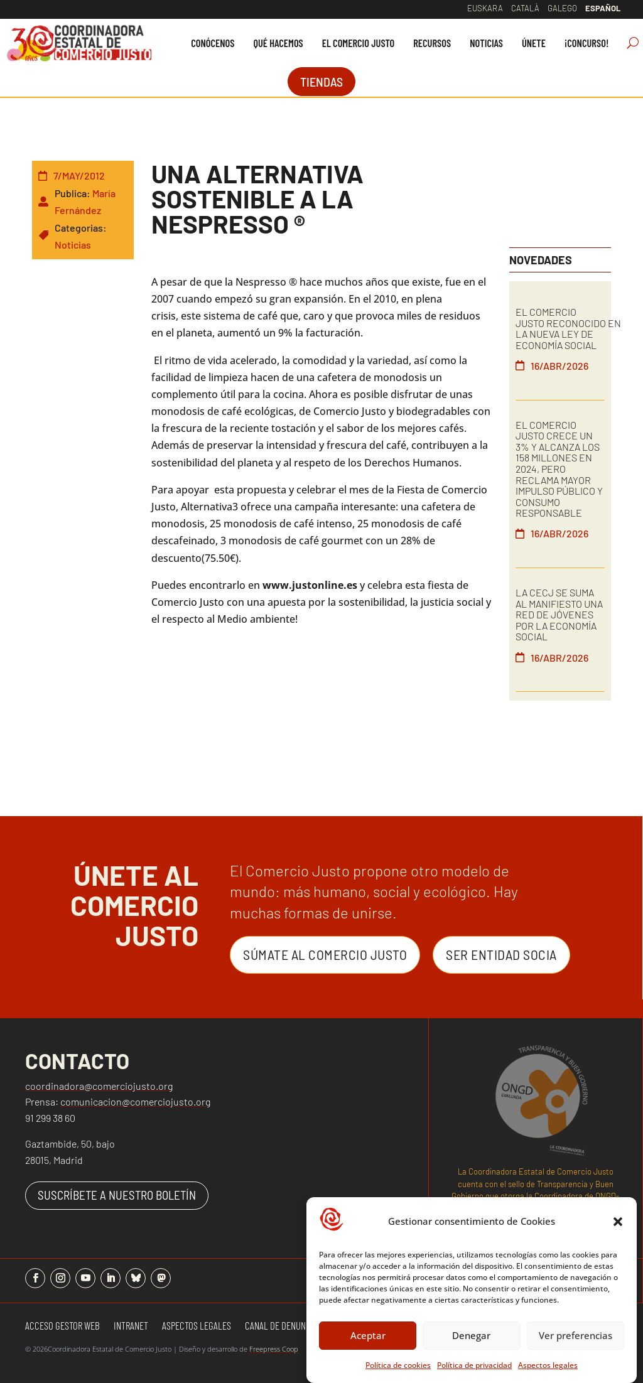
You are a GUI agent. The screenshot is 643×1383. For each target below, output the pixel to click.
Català (525, 8)
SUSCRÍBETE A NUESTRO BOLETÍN (117, 1195)
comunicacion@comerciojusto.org (135, 1101)
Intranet (131, 1326)
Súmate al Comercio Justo (325, 954)
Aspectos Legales (196, 1326)
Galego (562, 8)
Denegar (471, 1335)
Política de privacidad (474, 1365)
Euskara (485, 8)
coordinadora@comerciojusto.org (99, 1086)
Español (602, 8)
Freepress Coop (273, 1348)
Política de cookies (398, 1365)
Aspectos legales (548, 1365)
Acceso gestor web (62, 1326)
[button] (618, 1221)
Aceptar (368, 1335)
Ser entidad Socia (501, 954)
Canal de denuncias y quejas (301, 1326)
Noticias (73, 244)
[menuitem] (212, 43)
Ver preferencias (575, 1335)
